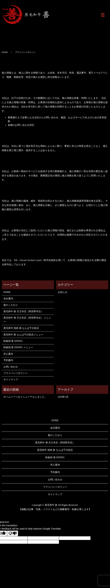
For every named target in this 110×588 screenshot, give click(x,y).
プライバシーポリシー (15, 373)
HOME (5, 52)
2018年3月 (63, 397)
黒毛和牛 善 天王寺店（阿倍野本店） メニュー (27, 320)
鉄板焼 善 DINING (13, 341)
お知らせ (62, 292)
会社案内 (8, 298)
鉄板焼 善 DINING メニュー (18, 347)
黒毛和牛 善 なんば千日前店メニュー (23, 334)
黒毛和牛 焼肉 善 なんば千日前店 (21, 328)
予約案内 (8, 360)
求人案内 (8, 354)
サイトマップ (10, 379)
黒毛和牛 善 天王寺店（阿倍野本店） (23, 311)
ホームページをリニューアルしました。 (25, 397)
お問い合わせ (10, 367)
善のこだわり (10, 305)
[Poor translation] (12, 533)
